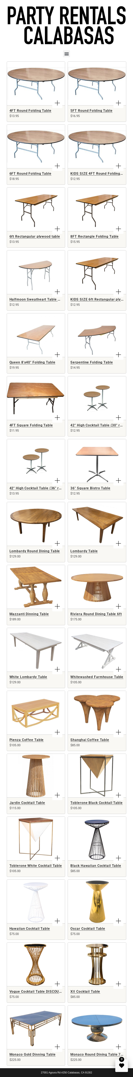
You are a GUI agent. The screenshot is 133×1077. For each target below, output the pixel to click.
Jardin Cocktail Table (27, 803)
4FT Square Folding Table (31, 425)
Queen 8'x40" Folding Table (32, 362)
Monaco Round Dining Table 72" (97, 1054)
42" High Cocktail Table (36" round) (39, 488)
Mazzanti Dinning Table (29, 614)
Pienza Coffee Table (26, 740)
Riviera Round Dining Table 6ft (96, 614)
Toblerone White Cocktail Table (35, 866)
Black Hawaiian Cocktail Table (95, 866)
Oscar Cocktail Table (87, 929)
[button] (66, 53)
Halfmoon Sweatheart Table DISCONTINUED (46, 299)
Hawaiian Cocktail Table (29, 929)
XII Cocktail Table (85, 992)
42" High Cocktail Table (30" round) (100, 425)
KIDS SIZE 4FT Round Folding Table (100, 174)
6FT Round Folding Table (30, 174)
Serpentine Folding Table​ (91, 362)
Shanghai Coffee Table (89, 740)
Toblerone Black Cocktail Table (96, 803)
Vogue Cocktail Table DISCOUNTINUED (42, 992)
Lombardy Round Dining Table (34, 551)
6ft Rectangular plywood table (34, 236)
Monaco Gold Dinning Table (32, 1054)
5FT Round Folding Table (91, 111)
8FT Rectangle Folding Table (94, 236)
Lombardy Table (84, 551)
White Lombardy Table (28, 677)
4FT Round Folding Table (30, 111)
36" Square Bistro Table (90, 488)
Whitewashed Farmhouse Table (96, 677)
